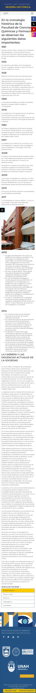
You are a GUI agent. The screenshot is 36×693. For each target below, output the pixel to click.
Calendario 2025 (10, 691)
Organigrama (7, 602)
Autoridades (7, 605)
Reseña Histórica (8, 590)
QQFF (15, 4)
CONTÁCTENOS (27, 676)
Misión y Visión (8, 594)
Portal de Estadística (26, 691)
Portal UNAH (8, 4)
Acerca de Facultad (24, 4)
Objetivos (6, 598)
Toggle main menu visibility (32, 14)
